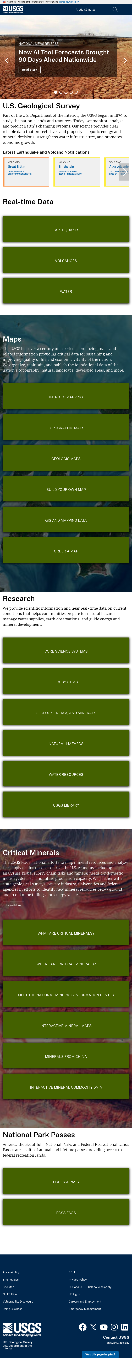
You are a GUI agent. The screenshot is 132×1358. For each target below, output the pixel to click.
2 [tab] (60, 92)
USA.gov (74, 1294)
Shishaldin (66, 166)
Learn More (13, 905)
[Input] (96, 9)
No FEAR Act (11, 1294)
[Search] (115, 9)
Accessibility (11, 1272)
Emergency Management (85, 1309)
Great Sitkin (16, 166)
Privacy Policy (78, 1279)
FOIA (72, 1272)
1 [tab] (55, 92)
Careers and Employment (85, 1301)
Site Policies (11, 1279)
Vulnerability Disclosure (18, 1301)
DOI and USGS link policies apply (90, 1287)
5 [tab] (76, 92)
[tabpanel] (66, 57)
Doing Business (12, 1309)
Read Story (29, 69)
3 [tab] (66, 92)
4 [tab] (71, 92)
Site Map (8, 1287)
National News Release (39, 44)
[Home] (13, 12)
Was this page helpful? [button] (100, 1354)
